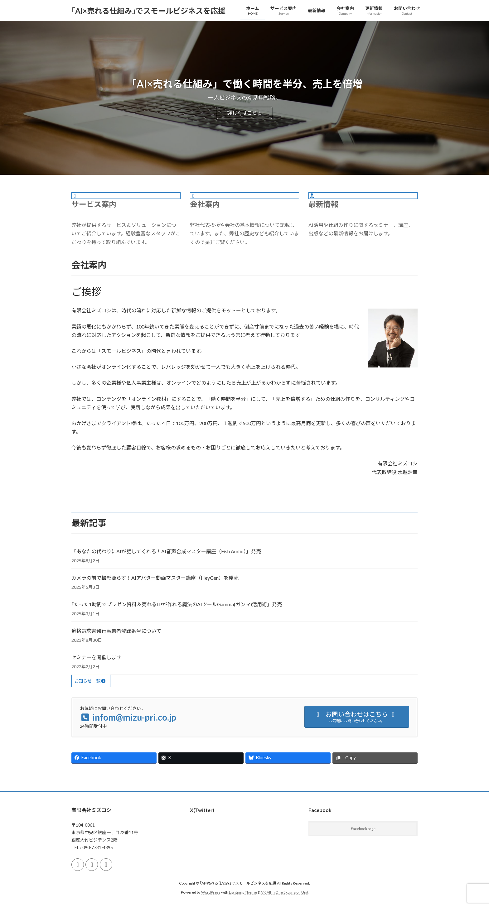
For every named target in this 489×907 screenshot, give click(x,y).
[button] (90, 681)
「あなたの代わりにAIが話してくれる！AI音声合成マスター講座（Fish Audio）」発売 (166, 551)
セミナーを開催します (96, 657)
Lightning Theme (243, 892)
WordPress (210, 892)
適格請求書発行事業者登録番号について (116, 631)
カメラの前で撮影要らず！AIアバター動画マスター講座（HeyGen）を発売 (155, 578)
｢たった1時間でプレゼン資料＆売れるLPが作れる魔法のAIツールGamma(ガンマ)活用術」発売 (176, 604)
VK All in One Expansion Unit (284, 892)
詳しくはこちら (244, 113)
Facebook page (363, 829)
